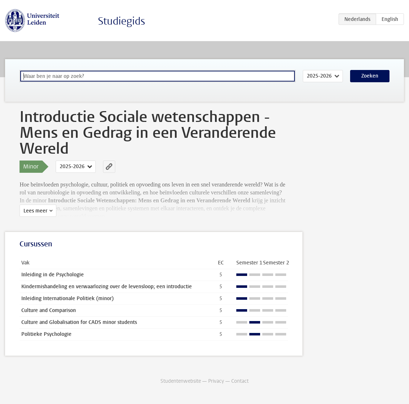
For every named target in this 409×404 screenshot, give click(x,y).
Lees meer (35, 210)
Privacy (216, 381)
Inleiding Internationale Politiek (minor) (67, 298)
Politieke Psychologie (46, 334)
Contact (240, 381)
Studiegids (121, 21)
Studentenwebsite (180, 381)
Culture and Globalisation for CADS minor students (79, 322)
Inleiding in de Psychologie (52, 274)
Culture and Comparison (48, 310)
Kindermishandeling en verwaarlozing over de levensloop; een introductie (106, 286)
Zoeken (369, 76)
